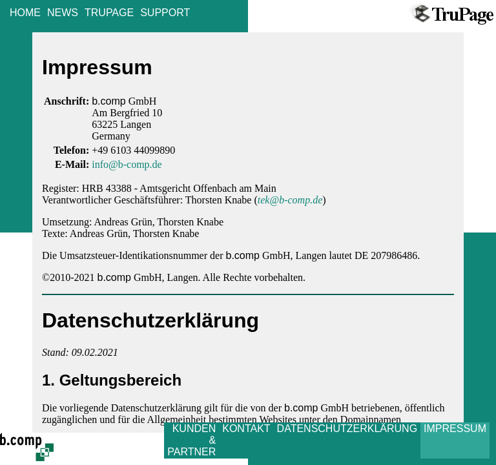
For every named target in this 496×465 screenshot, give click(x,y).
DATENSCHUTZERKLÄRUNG (347, 428)
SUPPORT (165, 12)
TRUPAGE (109, 12)
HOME (25, 12)
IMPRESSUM (455, 428)
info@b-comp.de (126, 164)
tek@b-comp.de (290, 199)
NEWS (62, 12)
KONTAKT (246, 428)
